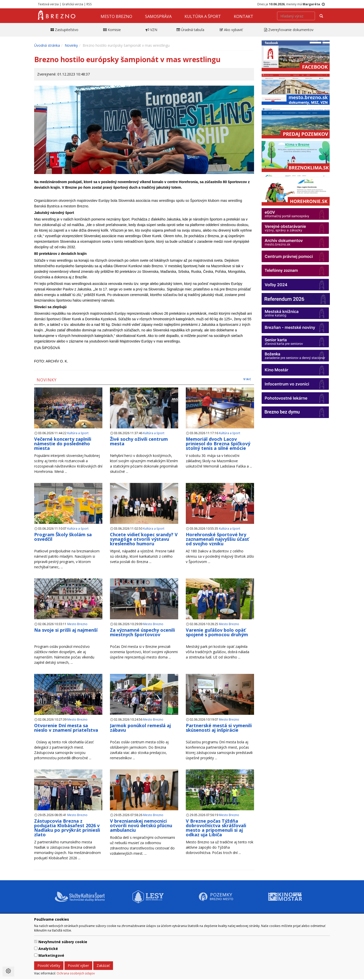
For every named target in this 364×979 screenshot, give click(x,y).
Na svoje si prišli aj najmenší (66, 630)
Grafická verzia (72, 4)
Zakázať (103, 965)
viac (247, 379)
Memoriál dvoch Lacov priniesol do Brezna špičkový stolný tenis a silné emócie (218, 443)
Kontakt (243, 16)
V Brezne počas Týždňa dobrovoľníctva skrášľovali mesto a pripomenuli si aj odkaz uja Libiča (216, 828)
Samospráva (158, 16)
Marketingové (51, 955)
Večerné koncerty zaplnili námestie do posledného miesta (62, 443)
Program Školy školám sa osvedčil (63, 536)
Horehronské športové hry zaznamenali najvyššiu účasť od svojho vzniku (217, 539)
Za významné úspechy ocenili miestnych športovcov (142, 632)
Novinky (71, 45)
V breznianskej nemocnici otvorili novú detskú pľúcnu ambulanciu (141, 825)
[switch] (35, 941)
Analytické (48, 948)
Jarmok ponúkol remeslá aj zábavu (140, 727)
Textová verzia (48, 4)
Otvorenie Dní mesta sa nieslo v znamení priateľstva (66, 727)
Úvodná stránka (47, 45)
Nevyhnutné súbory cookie (62, 941)
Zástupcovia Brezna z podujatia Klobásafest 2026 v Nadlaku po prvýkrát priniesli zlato (67, 828)
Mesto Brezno (116, 16)
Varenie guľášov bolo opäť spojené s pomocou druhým (217, 632)
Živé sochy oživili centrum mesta (139, 441)
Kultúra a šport (203, 16)
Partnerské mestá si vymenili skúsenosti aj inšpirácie (219, 727)
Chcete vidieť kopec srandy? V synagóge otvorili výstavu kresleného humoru (144, 539)
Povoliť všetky (48, 965)
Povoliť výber (78, 965)
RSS (89, 4)
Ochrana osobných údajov (76, 973)
